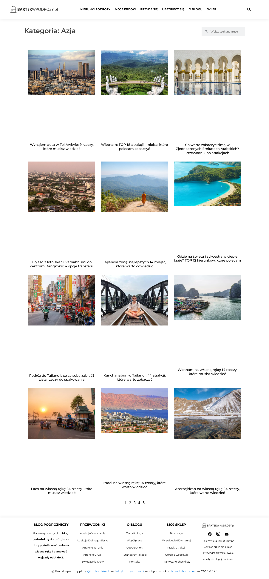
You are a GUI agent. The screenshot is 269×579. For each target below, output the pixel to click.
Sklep (211, 9)
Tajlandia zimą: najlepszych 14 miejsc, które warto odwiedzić (134, 264)
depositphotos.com (183, 571)
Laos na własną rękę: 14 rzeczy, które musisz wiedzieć (61, 491)
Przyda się (149, 9)
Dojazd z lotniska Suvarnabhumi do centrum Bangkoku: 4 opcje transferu (61, 264)
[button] (249, 9)
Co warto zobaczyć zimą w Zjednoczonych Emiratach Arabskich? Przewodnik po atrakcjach (207, 149)
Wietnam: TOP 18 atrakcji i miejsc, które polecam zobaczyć (134, 147)
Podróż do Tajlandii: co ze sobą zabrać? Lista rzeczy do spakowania (61, 378)
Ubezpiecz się (173, 9)
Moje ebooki (125, 9)
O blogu (195, 9)
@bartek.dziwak (98, 571)
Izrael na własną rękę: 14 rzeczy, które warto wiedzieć (134, 485)
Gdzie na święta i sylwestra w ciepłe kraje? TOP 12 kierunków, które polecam (207, 258)
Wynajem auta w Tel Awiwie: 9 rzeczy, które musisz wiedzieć (62, 147)
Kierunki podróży (95, 9)
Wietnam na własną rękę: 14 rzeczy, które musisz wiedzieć (207, 372)
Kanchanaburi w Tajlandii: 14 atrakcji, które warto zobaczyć (134, 377)
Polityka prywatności (129, 571)
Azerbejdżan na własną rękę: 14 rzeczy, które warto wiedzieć (207, 491)
